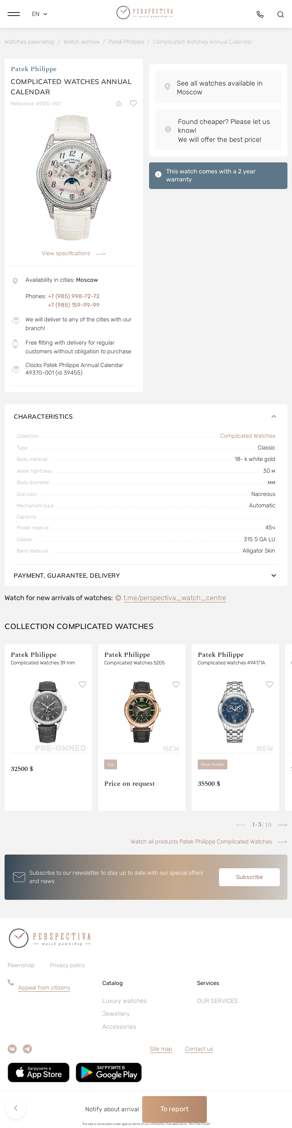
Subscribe (249, 878)
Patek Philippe (34, 70)
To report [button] (174, 1109)
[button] (14, 13)
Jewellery (116, 1014)
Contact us (199, 1050)
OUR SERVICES (217, 1002)
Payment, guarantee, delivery (146, 576)
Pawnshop (21, 966)
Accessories (119, 1027)
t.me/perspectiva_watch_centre (175, 599)
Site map (161, 1050)
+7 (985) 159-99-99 (74, 306)
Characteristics (146, 417)
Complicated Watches (247, 437)
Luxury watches (124, 1002)
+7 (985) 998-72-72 (74, 297)
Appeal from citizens (44, 988)
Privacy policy (67, 966)
